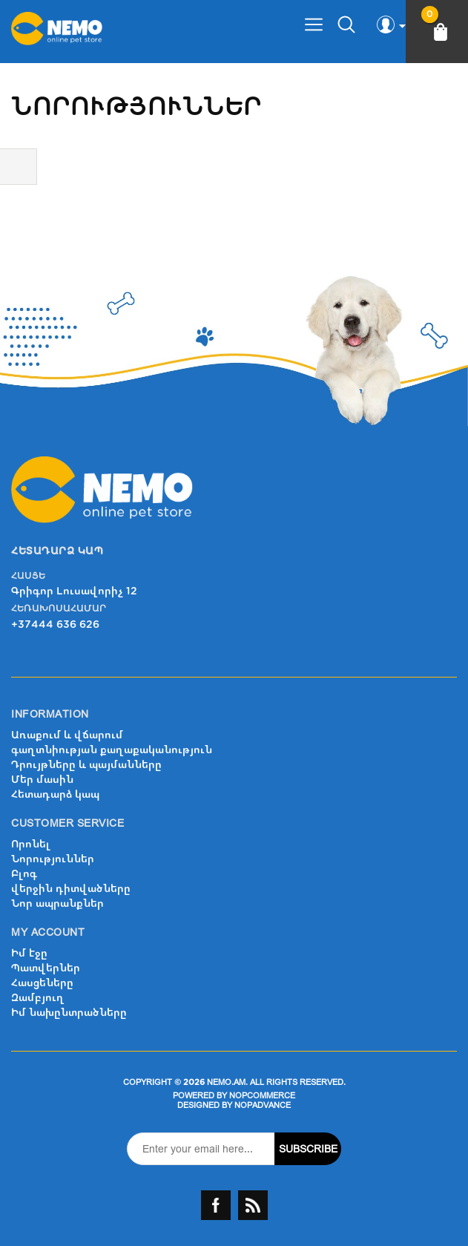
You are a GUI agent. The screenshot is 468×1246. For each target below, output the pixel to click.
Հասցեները (42, 982)
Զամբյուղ (38, 997)
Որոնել (30, 844)
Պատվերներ (45, 968)
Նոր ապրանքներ (57, 903)
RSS (253, 1205)
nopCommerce (262, 1096)
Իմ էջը (29, 953)
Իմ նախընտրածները (69, 1012)
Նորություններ (52, 859)
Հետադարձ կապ (55, 794)
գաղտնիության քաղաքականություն (111, 749)
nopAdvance (262, 1105)
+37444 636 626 (55, 624)
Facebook (216, 1205)
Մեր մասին (42, 779)
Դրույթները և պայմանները (86, 764)
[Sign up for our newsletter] (201, 1148)
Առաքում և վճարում (67, 735)
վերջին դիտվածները (71, 888)
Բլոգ (24, 873)
